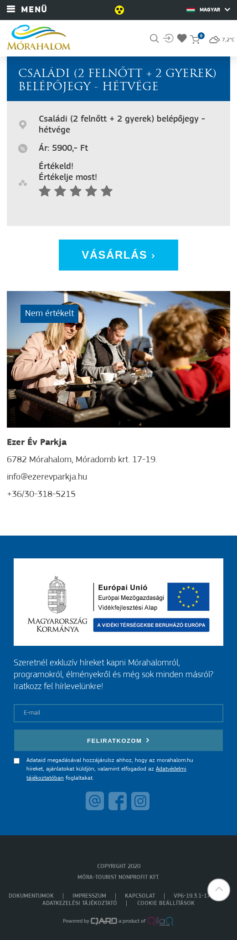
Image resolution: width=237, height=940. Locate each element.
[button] (218, 890)
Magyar (208, 9)
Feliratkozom (118, 740)
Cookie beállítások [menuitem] (166, 903)
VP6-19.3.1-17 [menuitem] (192, 896)
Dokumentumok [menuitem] (31, 896)
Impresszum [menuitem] (89, 896)
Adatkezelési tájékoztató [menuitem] (79, 903)
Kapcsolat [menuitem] (140, 896)
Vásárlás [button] (118, 255)
